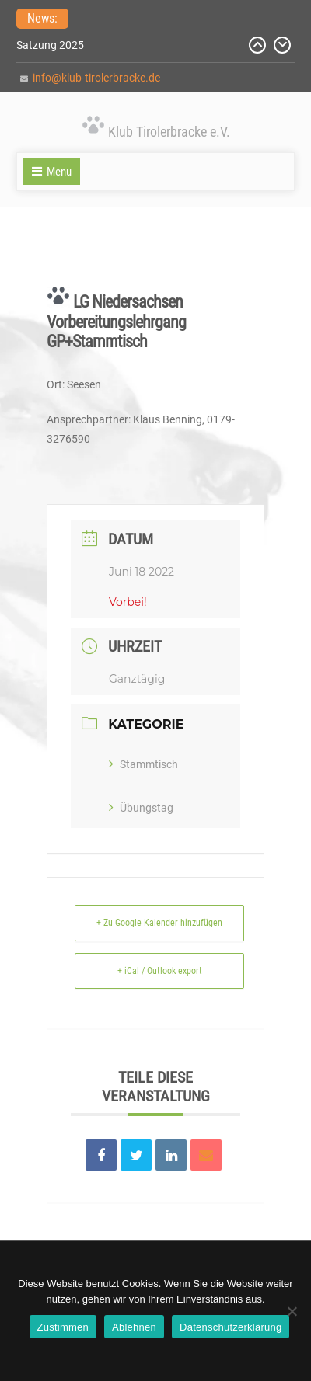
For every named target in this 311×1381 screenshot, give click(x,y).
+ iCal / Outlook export (159, 970)
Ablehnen (134, 1327)
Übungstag (141, 808)
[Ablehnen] (291, 1311)
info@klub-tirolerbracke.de (96, 77)
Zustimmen (63, 1327)
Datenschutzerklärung (230, 1327)
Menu (51, 172)
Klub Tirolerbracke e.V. (169, 131)
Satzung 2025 (50, 45)
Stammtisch (143, 764)
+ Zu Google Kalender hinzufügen (159, 922)
